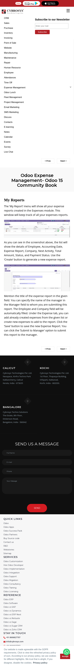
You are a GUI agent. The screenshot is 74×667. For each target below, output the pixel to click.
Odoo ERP (8, 599)
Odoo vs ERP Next (12, 614)
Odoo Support (10, 576)
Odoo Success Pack (12, 531)
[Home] (12, 13)
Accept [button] (65, 656)
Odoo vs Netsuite (11, 618)
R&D (5, 546)
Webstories (8, 549)
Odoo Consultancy (12, 584)
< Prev (48, 161)
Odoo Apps (8, 527)
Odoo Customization (13, 561)
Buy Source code (11, 538)
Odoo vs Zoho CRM (12, 629)
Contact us (8, 542)
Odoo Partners (10, 534)
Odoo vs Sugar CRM (12, 626)
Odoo (6, 523)
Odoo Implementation (14, 569)
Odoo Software (10, 603)
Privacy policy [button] (40, 663)
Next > (63, 161)
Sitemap (7, 553)
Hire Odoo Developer (13, 565)
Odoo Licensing (10, 591)
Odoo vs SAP (9, 607)
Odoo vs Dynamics (12, 611)
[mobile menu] (68, 10)
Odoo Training (9, 588)
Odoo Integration (11, 572)
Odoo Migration (10, 580)
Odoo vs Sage (10, 622)
